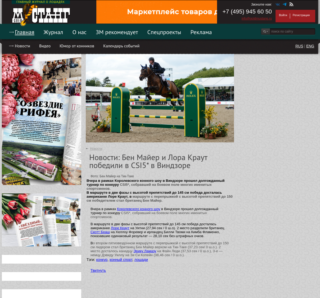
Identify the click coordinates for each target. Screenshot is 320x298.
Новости (22, 45)
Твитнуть (98, 270)
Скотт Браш (100, 232)
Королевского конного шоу (138, 209)
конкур (101, 260)
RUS (299, 46)
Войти (283, 15)
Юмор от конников (77, 45)
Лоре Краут (120, 228)
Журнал (53, 32)
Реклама (201, 32)
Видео (45, 45)
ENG (310, 46)
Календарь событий (121, 45)
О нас (79, 32)
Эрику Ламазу (144, 251)
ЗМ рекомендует (117, 32)
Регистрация (301, 15)
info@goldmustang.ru (257, 18)
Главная (24, 32)
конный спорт (121, 260)
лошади (141, 260)
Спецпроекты (164, 32)
